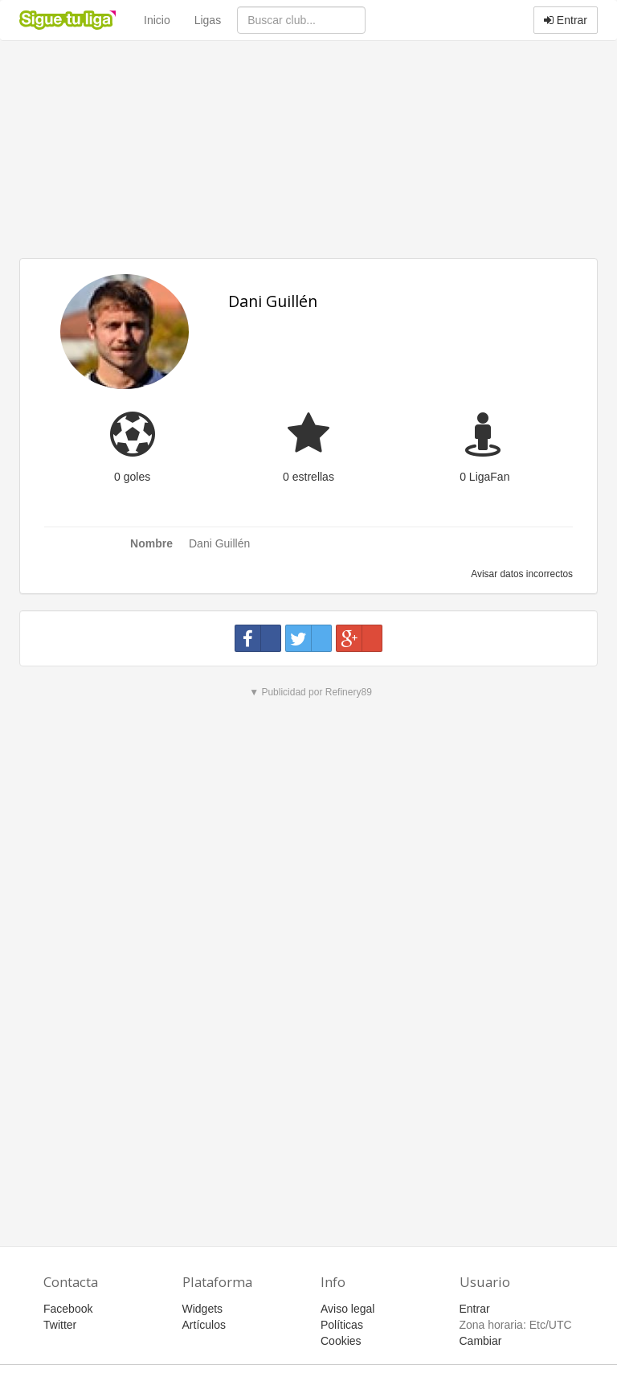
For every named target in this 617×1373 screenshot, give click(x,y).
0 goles (132, 476)
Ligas (207, 20)
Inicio (157, 20)
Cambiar (481, 1340)
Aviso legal (347, 1308)
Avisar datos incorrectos (521, 574)
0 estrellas (308, 476)
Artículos (204, 1324)
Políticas (342, 1324)
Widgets (202, 1308)
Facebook (67, 1308)
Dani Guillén (272, 301)
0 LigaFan (484, 476)
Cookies (341, 1340)
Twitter (59, 1324)
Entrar (565, 20)
